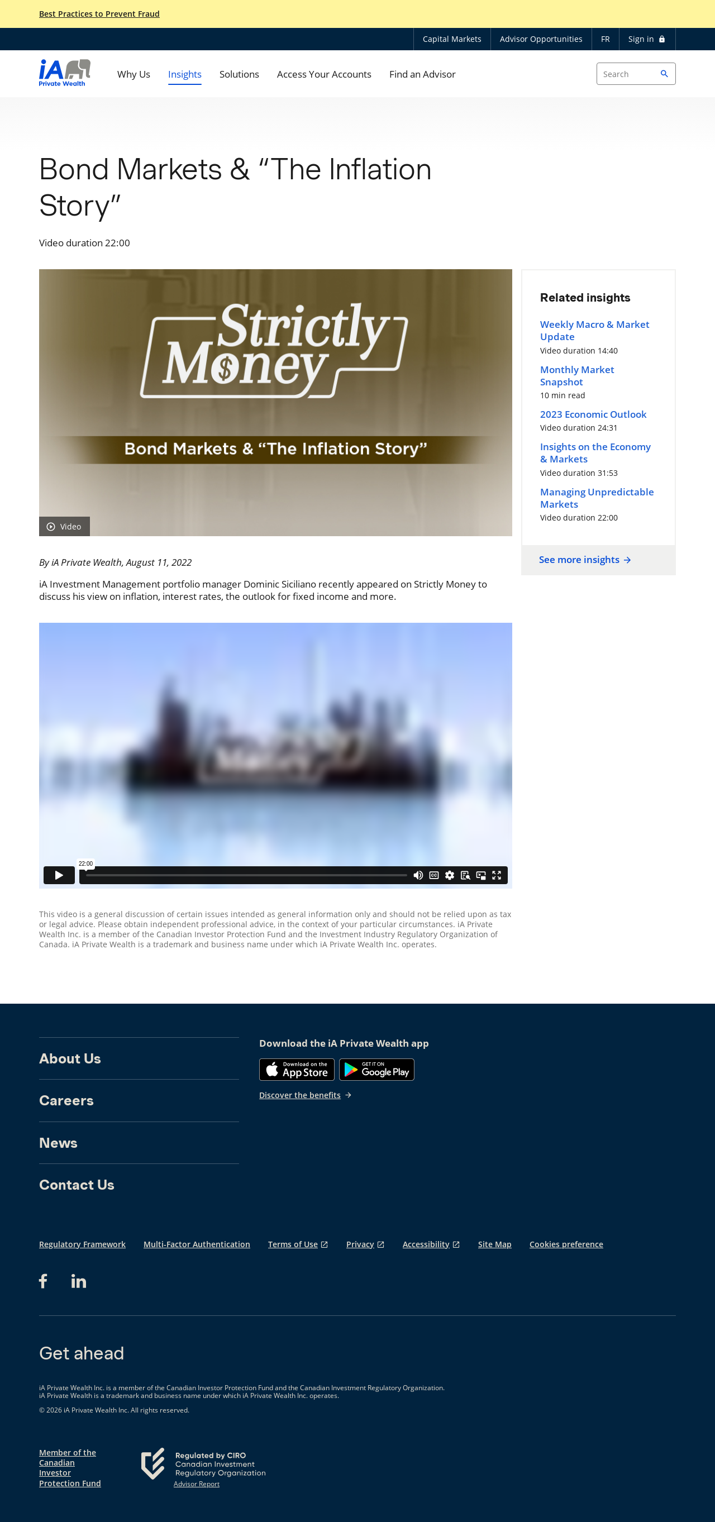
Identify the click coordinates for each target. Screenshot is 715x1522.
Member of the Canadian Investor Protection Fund (70, 1468)
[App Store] (297, 1069)
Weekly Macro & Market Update (595, 330)
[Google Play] (376, 1069)
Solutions (239, 74)
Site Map (495, 1244)
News (58, 1142)
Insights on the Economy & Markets (595, 453)
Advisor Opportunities (541, 39)
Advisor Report (197, 1484)
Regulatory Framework (82, 1244)
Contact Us (77, 1184)
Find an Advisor (422, 74)
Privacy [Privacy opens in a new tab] (360, 1244)
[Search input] (636, 73)
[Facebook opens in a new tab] (46, 1281)
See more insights (583, 560)
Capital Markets (452, 39)
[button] (664, 73)
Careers (66, 1100)
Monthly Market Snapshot (577, 376)
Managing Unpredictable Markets (597, 498)
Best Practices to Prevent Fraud (99, 14)
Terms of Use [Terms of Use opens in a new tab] (293, 1244)
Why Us (133, 74)
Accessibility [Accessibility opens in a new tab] (426, 1244)
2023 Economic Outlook (593, 414)
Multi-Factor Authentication (197, 1244)
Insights (185, 74)
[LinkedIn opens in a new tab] (79, 1281)
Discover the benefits (305, 1095)
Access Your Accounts (324, 74)
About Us (70, 1058)
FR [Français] (605, 39)
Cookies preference (566, 1244)
